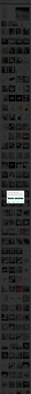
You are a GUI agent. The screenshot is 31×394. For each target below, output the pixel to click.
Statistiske (22, 202)
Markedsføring (13, 202)
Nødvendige (9, 202)
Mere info (7, 196)
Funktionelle (18, 202)
